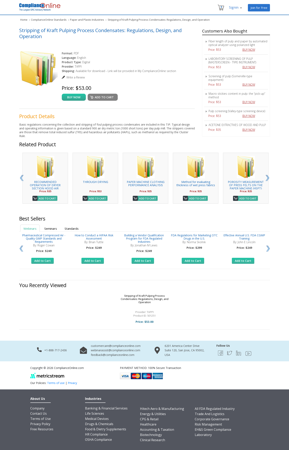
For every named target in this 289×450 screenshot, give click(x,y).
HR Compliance (96, 434)
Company (37, 408)
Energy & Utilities (153, 414)
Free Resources (41, 429)
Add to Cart (47, 198)
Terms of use (56, 383)
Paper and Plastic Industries (87, 19)
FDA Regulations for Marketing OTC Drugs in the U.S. (194, 236)
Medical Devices (97, 418)
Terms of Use (40, 418)
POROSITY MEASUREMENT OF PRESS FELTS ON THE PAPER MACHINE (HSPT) (246, 185)
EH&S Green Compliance (213, 429)
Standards (72, 229)
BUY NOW (250, 50)
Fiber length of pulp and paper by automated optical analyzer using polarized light (237, 43)
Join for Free (258, 8)
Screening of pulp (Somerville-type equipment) (230, 78)
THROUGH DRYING (95, 182)
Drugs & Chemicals (99, 424)
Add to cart (104, 97)
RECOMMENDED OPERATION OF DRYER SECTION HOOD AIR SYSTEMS (45, 186)
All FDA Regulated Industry (215, 408)
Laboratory (203, 435)
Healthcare (148, 424)
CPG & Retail (149, 419)
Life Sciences (94, 413)
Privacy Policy (40, 424)
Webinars (30, 229)
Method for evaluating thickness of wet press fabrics (195, 183)
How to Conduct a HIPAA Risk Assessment (94, 236)
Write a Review (75, 77)
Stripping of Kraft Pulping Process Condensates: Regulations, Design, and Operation (144, 299)
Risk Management (208, 424)
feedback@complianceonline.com (112, 355)
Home (23, 19)
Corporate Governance (212, 419)
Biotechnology (151, 435)
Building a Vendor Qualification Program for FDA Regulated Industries (144, 238)
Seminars (50, 229)
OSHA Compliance (98, 439)
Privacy (72, 383)
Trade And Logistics (209, 414)
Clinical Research (152, 440)
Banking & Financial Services (106, 408)
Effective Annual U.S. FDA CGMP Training (244, 236)
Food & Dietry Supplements (105, 429)
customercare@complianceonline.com (116, 346)
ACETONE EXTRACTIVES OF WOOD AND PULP (237, 125)
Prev (21, 178)
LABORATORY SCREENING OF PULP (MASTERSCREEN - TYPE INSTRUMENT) (232, 60)
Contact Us (38, 413)
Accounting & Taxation (157, 429)
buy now (73, 97)
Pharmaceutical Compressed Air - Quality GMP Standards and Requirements (43, 238)
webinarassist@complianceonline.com (115, 350)
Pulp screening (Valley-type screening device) (237, 111)
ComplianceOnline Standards (49, 19)
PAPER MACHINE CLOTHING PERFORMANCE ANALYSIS (145, 183)
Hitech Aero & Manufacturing (162, 408)
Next (267, 178)
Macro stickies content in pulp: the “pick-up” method (236, 95)
